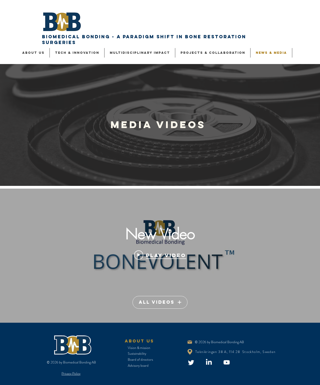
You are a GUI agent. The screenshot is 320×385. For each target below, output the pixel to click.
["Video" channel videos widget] (160, 256)
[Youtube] (226, 362)
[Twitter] (191, 362)
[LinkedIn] (208, 362)
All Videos (160, 302)
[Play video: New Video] (160, 255)
